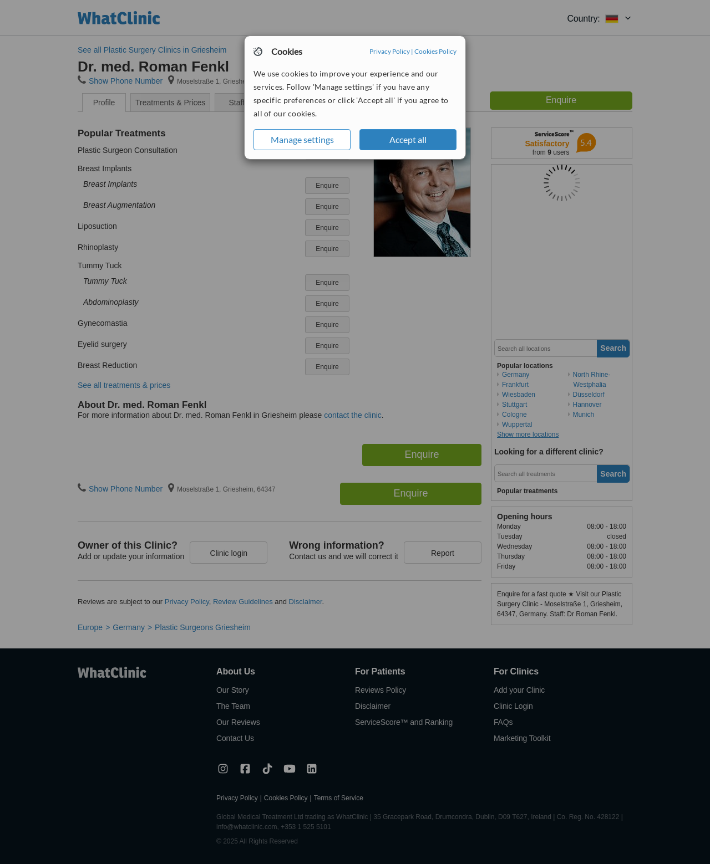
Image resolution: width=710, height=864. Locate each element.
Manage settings (302, 139)
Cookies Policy (435, 51)
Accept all (408, 139)
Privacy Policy (389, 51)
